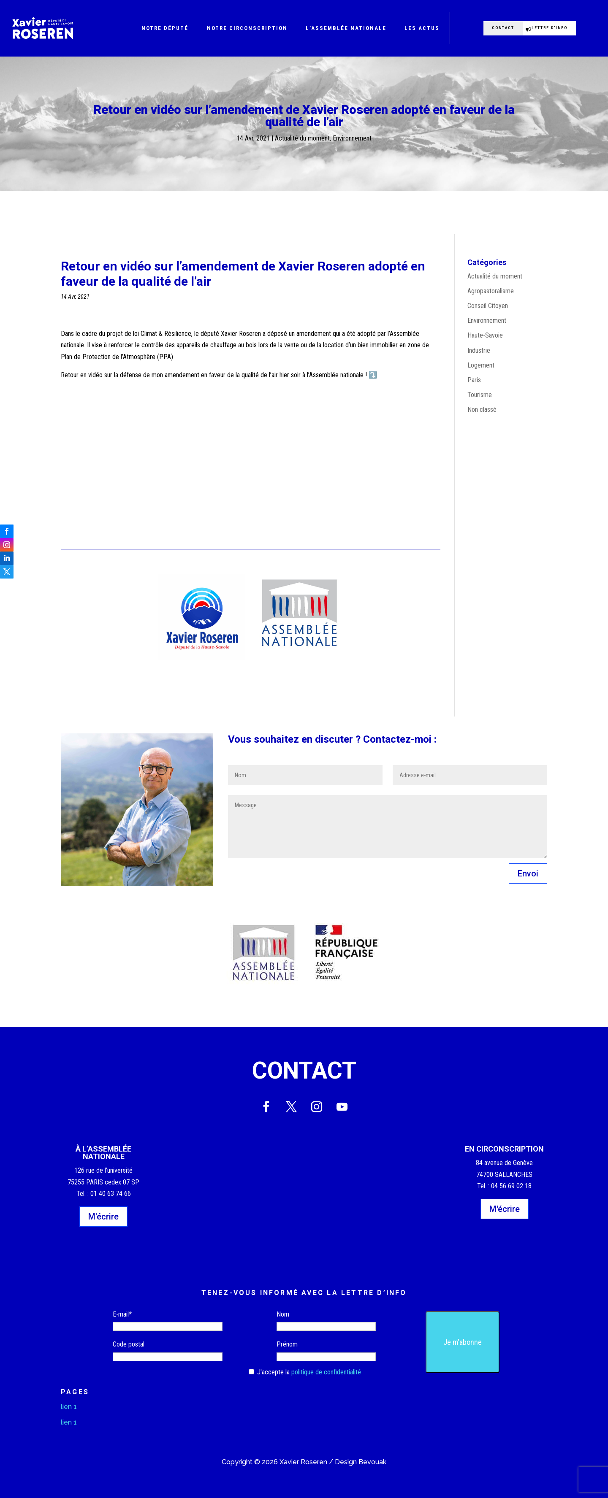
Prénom (287, 1344)
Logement (480, 365)
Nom (283, 1314)
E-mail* (122, 1314)
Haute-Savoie (485, 335)
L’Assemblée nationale (346, 28)
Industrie (478, 350)
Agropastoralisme (490, 291)
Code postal (128, 1344)
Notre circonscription (247, 28)
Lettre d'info (558, 28)
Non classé (482, 410)
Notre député (164, 28)
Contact (497, 28)
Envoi (528, 873)
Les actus (422, 28)
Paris (474, 380)
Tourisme (479, 395)
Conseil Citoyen (487, 306)
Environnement (352, 138)
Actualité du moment (302, 138)
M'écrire (103, 1216)
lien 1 (69, 1407)
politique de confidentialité (326, 1372)
